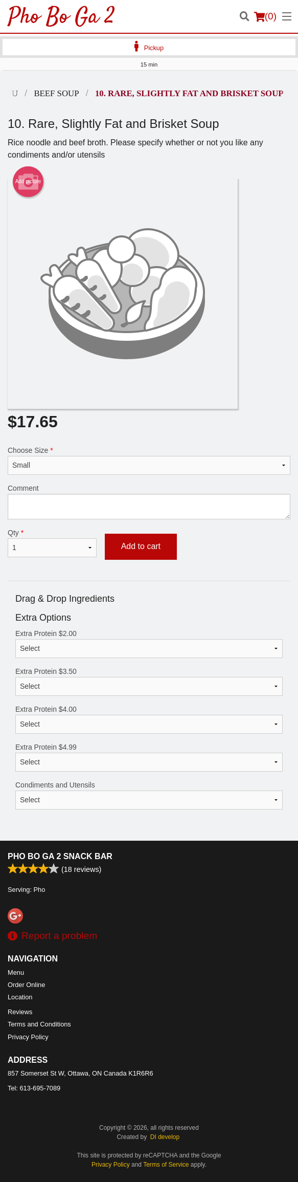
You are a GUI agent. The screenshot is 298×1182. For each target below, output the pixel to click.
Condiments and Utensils (149, 795)
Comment (149, 501)
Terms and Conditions (39, 1024)
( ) (265, 16)
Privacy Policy (28, 1037)
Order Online (26, 985)
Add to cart (141, 546)
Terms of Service (166, 1164)
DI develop (164, 1137)
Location (20, 997)
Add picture (28, 181)
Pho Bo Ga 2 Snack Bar (60, 856)
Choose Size (149, 460)
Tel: (34, 1088)
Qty (52, 543)
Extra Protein (149, 643)
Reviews (20, 1012)
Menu (16, 972)
